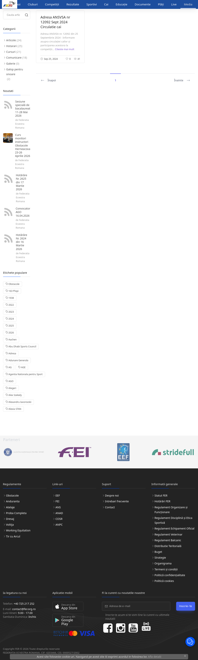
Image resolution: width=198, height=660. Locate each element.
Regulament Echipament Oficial (174, 528)
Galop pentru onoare (14, 71)
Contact (110, 507)
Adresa (11, 353)
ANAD (59, 513)
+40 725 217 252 (24, 603)
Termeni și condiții (166, 569)
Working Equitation (18, 530)
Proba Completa (16, 513)
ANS (58, 507)
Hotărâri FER (162, 501)
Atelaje (10, 507)
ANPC (59, 524)
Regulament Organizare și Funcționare (171, 509)
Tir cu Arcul (13, 536)
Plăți (161, 4)
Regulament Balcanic (167, 540)
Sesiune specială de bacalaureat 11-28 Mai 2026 (22, 108)
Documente (143, 4)
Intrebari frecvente (117, 501)
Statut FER (160, 495)
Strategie (160, 557)
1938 (10, 298)
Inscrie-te (185, 606)
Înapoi (48, 80)
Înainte (182, 80)
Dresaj (10, 519)
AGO (10, 381)
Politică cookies (164, 581)
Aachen (11, 339)
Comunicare (13, 57)
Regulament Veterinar (168, 534)
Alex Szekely (14, 395)
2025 (10, 325)
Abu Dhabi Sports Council (21, 346)
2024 (10, 318)
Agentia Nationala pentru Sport (24, 374)
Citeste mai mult (64, 49)
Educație (121, 4)
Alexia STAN (13, 409)
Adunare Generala (17, 360)
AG (9, 367)
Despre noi (112, 495)
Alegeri (11, 388)
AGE (22, 367)
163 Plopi (12, 291)
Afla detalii (154, 656)
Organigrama (163, 563)
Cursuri (10, 52)
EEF (57, 495)
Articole (11, 40)
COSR (58, 519)
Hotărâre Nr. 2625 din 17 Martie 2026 (21, 182)
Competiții (52, 4)
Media (188, 4)
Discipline (28, 4)
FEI (57, 501)
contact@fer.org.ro (24, 609)
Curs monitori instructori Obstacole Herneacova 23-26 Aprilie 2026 (22, 145)
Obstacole (13, 284)
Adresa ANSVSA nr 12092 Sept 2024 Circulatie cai (55, 22)
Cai (106, 4)
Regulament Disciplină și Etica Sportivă (173, 520)
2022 (10, 304)
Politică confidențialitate (169, 575)
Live (174, 4)
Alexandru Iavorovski (18, 402)
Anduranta (13, 501)
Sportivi (91, 4)
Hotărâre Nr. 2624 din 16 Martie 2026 (21, 242)
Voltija (10, 524)
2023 (10, 311)
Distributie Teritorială (167, 546)
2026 (10, 332)
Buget (158, 552)
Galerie (10, 63)
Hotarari (11, 46)
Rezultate (72, 4)
